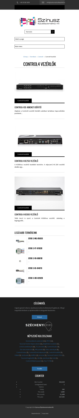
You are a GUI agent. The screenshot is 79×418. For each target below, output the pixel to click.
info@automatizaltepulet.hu (56, 2)
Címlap (25, 57)
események (46, 358)
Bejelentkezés (36, 413)
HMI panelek (39, 350)
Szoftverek (25, 355)
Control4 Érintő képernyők (37, 352)
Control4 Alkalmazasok (33, 361)
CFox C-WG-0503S (35, 238)
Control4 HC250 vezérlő (26, 160)
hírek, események (51, 350)
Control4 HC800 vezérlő (26, 214)
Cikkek (17, 355)
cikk (38, 358)
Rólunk (39, 317)
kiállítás (33, 355)
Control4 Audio (52, 347)
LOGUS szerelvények (25, 347)
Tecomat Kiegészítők (27, 358)
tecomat (41, 355)
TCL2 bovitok (40, 347)
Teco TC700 (47, 361)
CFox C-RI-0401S (35, 268)
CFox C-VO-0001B (35, 258)
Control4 (40, 57)
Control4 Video (21, 352)
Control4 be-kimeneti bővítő (28, 107)
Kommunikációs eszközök (34, 341)
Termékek (33, 57)
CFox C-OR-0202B (35, 278)
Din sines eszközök (26, 350)
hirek (54, 358)
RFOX (48, 341)
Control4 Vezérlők (23, 101)
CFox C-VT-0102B (35, 248)
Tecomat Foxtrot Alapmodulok (30, 344)
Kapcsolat (45, 413)
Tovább (39, 369)
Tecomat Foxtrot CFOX (54, 355)
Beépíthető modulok (49, 344)
